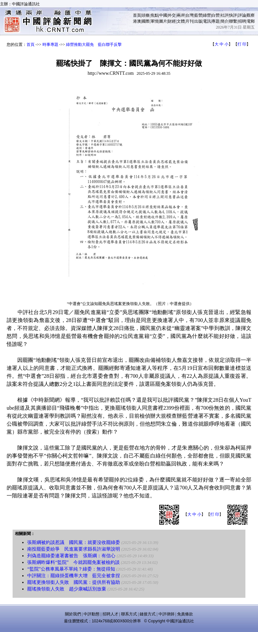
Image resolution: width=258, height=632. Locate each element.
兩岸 (181, 15)
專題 (216, 21)
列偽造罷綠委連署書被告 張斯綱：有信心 (71, 555)
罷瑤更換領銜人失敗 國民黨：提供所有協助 (73, 582)
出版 (198, 21)
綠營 (207, 15)
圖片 (163, 21)
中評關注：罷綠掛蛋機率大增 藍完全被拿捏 (73, 575)
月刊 (189, 21)
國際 (146, 21)
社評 (224, 15)
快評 (233, 15)
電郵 (251, 21)
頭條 (146, 15)
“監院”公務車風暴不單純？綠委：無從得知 (71, 569)
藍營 (198, 15)
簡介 (224, 21)
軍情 (155, 21)
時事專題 (50, 44)
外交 (172, 15)
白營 (216, 15)
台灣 (189, 15)
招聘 (242, 21)
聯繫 (233, 21)
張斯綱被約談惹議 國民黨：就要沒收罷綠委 (73, 542)
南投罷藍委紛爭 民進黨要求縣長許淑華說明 (73, 549)
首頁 (137, 15)
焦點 (155, 15)
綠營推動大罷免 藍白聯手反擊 (94, 44)
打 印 (241, 44)
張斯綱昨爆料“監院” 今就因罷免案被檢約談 (73, 562)
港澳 (137, 21)
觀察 (251, 15)
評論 (242, 15)
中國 (163, 15)
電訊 (207, 21)
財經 (172, 21)
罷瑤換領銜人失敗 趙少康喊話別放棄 (66, 588)
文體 (181, 21)
